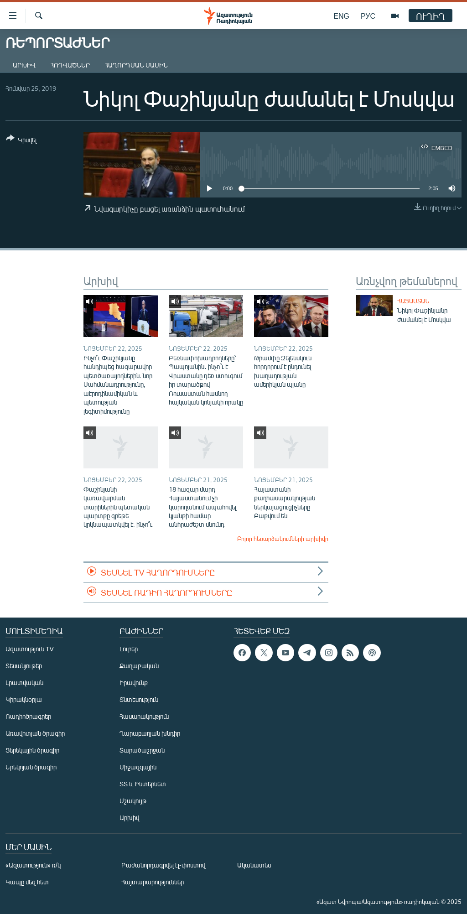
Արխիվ (24, 65)
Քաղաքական (139, 666)
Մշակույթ (132, 801)
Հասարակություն (144, 716)
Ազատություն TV (29, 649)
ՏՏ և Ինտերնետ (142, 784)
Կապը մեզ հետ (27, 882)
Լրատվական (24, 682)
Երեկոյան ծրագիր (31, 767)
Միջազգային (137, 767)
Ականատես (254, 865)
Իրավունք (133, 682)
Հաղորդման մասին (136, 65)
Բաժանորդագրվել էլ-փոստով (163, 865)
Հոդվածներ (70, 65)
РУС (368, 15)
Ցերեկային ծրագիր (32, 750)
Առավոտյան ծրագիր (35, 733)
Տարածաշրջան (142, 750)
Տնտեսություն (138, 699)
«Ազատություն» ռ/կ (33, 865)
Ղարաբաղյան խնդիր (149, 733)
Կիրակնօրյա (23, 699)
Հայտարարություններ (152, 882)
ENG (341, 15)
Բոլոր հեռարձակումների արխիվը (282, 538)
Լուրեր (128, 649)
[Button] (21, 141)
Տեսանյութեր (23, 666)
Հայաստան (413, 301)
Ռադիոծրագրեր (28, 716)
